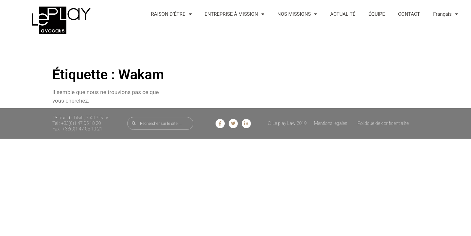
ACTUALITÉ (342, 14)
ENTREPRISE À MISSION (234, 14)
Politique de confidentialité (383, 123)
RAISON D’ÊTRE (171, 14)
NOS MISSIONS (297, 14)
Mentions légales (330, 123)
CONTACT (409, 14)
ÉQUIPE (376, 14)
